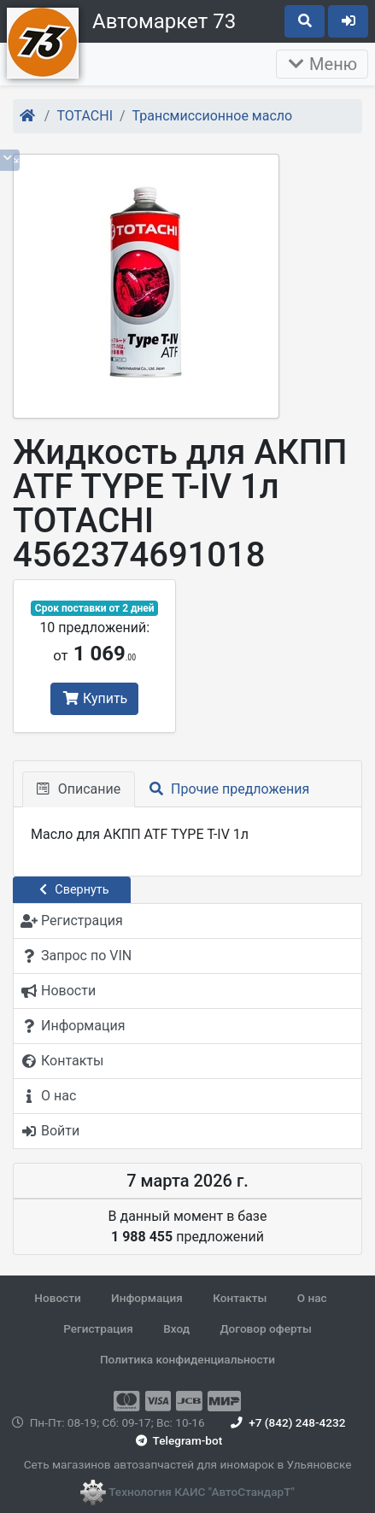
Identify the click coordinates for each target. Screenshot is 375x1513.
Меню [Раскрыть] (322, 64)
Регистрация (98, 1328)
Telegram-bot (177, 1440)
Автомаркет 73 (164, 21)
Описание (78, 789)
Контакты (240, 1298)
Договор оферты (265, 1328)
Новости (57, 1298)
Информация (147, 1298)
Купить (94, 698)
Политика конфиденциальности (187, 1359)
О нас (312, 1298)
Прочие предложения (229, 789)
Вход (176, 1328)
